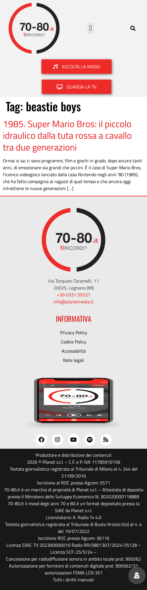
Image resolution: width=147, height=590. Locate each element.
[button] (90, 28)
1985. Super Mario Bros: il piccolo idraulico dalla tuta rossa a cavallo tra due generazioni (67, 135)
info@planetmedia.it (73, 301)
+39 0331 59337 (73, 294)
